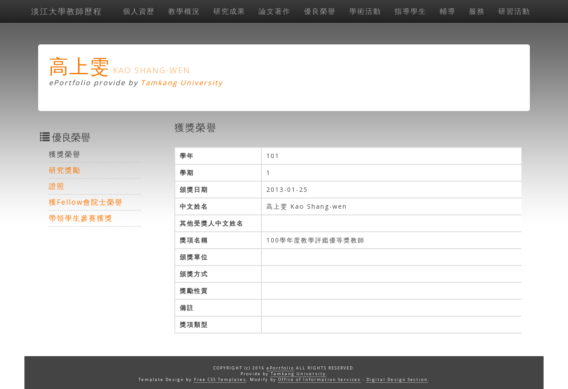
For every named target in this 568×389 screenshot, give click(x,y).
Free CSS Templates (220, 379)
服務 (477, 11)
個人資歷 (139, 11)
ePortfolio (280, 368)
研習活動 (514, 11)
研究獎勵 (65, 170)
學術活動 (365, 11)
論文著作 (275, 11)
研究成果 (229, 11)
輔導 (448, 11)
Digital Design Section (397, 379)
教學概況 (184, 11)
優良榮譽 (320, 11)
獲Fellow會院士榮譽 (86, 202)
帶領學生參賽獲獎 (81, 218)
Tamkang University (182, 82)
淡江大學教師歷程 (66, 11)
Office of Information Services (319, 379)
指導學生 (410, 11)
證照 (57, 186)
